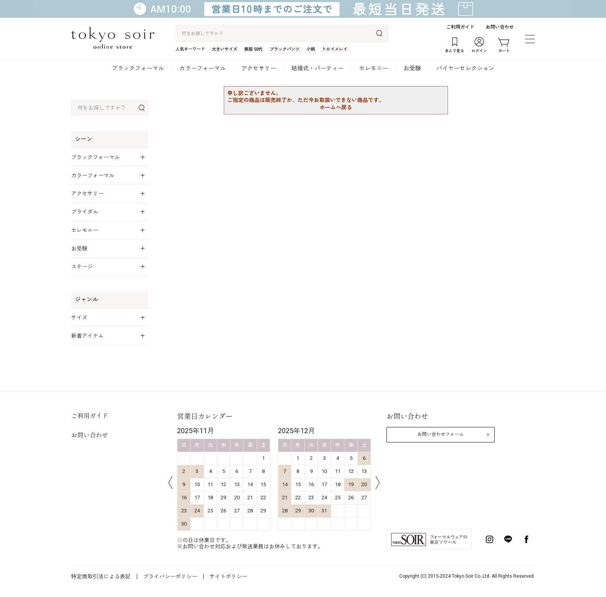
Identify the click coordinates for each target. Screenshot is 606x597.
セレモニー (373, 68)
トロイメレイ (334, 49)
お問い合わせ (500, 27)
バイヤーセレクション (465, 68)
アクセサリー (258, 68)
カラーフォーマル (202, 68)
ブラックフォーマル (138, 68)
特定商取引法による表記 (101, 576)
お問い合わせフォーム (440, 434)
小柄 (310, 49)
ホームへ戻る (336, 107)
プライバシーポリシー (170, 576)
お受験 (412, 68)
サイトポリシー (228, 576)
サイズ (79, 318)
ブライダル (84, 212)
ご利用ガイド (460, 27)
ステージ (82, 267)
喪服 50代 (253, 49)
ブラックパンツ (285, 49)
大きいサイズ (224, 49)
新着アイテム (87, 336)
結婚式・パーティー (317, 68)
